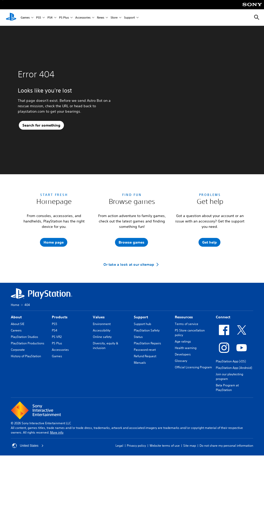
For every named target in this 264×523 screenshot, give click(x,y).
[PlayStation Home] (11, 17)
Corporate (18, 393)
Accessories (82, 18)
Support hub (142, 367)
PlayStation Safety (147, 373)
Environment (102, 367)
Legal (119, 489)
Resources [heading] (184, 360)
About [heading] (16, 360)
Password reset (145, 393)
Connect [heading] (223, 360)
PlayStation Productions (27, 386)
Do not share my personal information (226, 489)
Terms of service (186, 367)
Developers (183, 397)
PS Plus (64, 18)
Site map (189, 489)
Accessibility (101, 373)
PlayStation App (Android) (234, 411)
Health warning (185, 391)
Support (129, 18)
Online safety (102, 380)
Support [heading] (141, 360)
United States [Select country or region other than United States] (28, 489)
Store (114, 18)
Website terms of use (165, 489)
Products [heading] (60, 360)
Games (25, 18)
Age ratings (183, 385)
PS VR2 (57, 380)
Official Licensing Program (193, 410)
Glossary (181, 404)
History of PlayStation (26, 399)
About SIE (17, 367)
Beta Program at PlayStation (227, 430)
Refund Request (145, 399)
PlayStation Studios (24, 380)
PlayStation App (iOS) (231, 404)
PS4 (50, 18)
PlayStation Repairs (147, 386)
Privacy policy (136, 489)
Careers (16, 373)
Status (138, 380)
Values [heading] (99, 360)
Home (15, 348)
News (100, 18)
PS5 (38, 18)
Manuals (140, 406)
